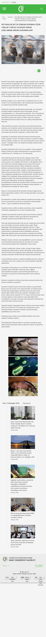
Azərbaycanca (6, 2)
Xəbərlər (10, 17)
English (14, 2)
